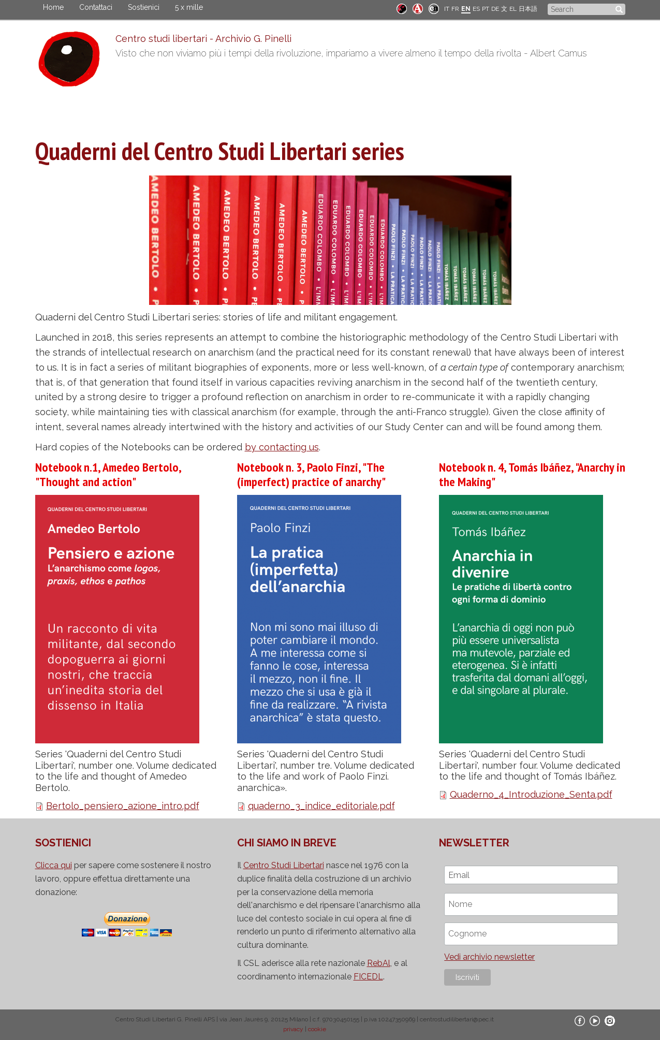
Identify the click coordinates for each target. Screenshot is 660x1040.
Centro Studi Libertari (283, 865)
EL (513, 8)
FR (455, 8)
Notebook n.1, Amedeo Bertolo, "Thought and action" (108, 474)
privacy (293, 1029)
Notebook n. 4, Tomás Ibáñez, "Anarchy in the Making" (532, 474)
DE (495, 8)
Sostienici (143, 7)
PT (485, 8)
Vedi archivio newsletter (489, 957)
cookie (317, 1029)
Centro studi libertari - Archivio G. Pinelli (203, 38)
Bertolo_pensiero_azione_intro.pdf (122, 805)
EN (466, 8)
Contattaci (95, 7)
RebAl (378, 963)
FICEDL (368, 977)
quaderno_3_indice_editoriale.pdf (321, 805)
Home (53, 7)
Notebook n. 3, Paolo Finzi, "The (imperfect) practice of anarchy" (311, 474)
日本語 (528, 8)
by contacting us (282, 447)
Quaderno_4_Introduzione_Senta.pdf (531, 794)
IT (446, 8)
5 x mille (189, 7)
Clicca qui (53, 865)
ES (476, 8)
